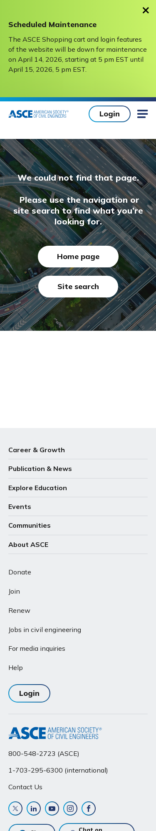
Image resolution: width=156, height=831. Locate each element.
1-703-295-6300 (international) (58, 770)
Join (14, 591)
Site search (78, 286)
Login (109, 113)
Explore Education (37, 487)
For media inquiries (36, 648)
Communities (29, 525)
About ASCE (28, 544)
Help (15, 667)
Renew (19, 610)
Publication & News (40, 468)
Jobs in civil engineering (44, 629)
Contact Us (25, 787)
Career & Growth (36, 450)
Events (19, 506)
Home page (78, 256)
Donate (19, 572)
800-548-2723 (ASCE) (43, 753)
